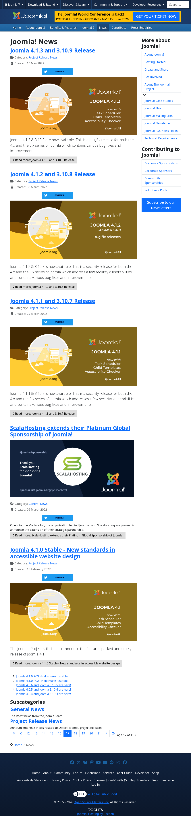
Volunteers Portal (156, 190)
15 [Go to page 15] (51, 733)
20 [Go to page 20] (91, 733)
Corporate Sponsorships (161, 163)
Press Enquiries (141, 28)
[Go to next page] (106, 733)
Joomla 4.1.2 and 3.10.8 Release (52, 174)
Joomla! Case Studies (159, 101)
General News (37, 504)
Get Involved (153, 77)
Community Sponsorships (154, 180)
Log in (95, 785)
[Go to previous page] (21, 733)
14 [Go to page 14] (43, 733)
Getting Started (155, 62)
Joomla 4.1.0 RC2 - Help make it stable (42, 681)
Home (17, 28)
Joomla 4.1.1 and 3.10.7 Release (52, 301)
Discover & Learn (75, 5)
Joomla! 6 (88, 28)
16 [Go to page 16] (59, 733)
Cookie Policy (82, 780)
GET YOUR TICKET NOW (156, 16)
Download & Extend (42, 5)
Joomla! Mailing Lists (159, 116)
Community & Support (109, 5)
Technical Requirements (161, 138)
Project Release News (42, 57)
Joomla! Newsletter (158, 123)
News (103, 28)
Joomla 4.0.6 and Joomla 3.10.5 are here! (43, 685)
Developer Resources (147, 5)
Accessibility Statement (33, 780)
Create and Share (156, 69)
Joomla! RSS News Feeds (161, 131)
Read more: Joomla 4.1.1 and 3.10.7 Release (44, 414)
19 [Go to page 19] (83, 733)
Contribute (119, 28)
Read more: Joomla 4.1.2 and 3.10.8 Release (44, 287)
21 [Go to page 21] (99, 733)
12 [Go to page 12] (28, 733)
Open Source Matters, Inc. (91, 802)
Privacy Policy (60, 780)
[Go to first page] (14, 733)
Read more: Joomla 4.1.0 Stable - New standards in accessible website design (66, 663)
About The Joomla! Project (157, 86)
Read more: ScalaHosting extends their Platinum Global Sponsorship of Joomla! (68, 535)
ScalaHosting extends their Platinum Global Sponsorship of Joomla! (70, 431)
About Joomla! (35, 28)
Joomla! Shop (154, 108)
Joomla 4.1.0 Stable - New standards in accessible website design (62, 553)
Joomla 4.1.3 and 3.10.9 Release (52, 50)
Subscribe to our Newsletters (161, 205)
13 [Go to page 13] (36, 733)
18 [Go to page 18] (75, 733)
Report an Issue (163, 780)
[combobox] (178, 4)
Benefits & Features (63, 28)
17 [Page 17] (67, 733)
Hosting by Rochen (95, 814)
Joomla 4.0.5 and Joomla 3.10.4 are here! (43, 689)
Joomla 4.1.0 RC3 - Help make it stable (42, 676)
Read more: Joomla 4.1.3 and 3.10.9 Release (44, 160)
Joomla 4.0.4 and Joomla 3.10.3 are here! (43, 694)
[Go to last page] (113, 733)
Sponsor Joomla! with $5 (110, 780)
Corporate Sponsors (158, 171)
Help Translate (140, 780)
